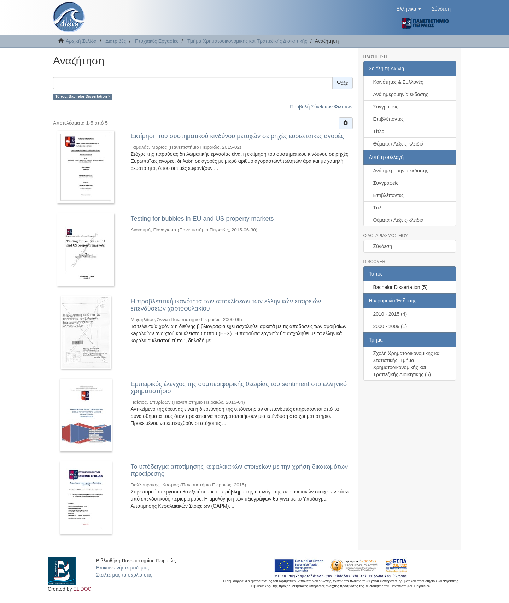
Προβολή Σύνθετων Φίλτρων (321, 107)
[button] (408, 9)
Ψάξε (342, 83)
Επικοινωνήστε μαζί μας (122, 568)
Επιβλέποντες (388, 119)
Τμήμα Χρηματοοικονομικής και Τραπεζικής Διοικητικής (247, 41)
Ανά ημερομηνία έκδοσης (400, 94)
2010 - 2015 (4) (390, 314)
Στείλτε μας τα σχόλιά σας (124, 575)
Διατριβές (115, 41)
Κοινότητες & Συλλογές (398, 82)
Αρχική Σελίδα (81, 41)
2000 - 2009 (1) (390, 326)
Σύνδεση (382, 246)
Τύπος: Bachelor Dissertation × (82, 96)
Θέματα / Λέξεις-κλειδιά (398, 144)
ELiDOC (82, 589)
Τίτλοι (379, 131)
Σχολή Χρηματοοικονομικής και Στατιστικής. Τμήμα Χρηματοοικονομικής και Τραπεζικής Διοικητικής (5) (407, 363)
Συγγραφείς (386, 107)
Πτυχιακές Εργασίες (157, 41)
